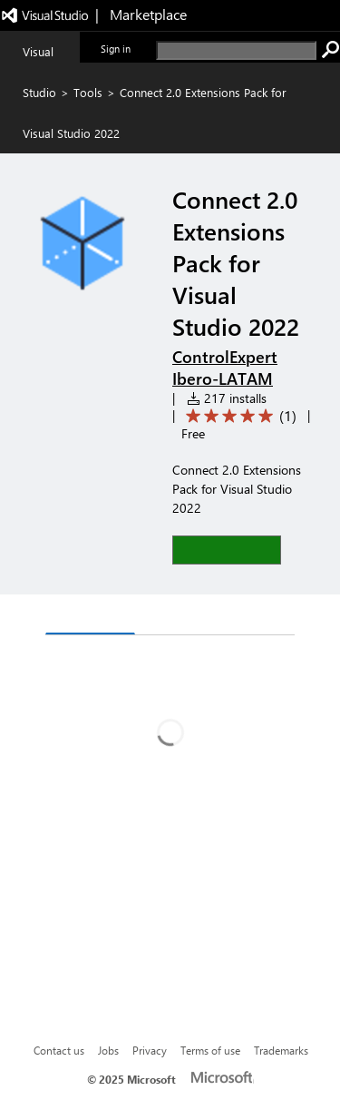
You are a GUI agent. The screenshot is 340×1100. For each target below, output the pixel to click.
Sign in (116, 48)
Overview (90, 615)
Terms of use (210, 1050)
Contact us (59, 1050)
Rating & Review (202, 616)
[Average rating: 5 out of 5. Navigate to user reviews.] (238, 416)
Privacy (149, 1050)
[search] (236, 50)
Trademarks (281, 1050)
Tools (87, 92)
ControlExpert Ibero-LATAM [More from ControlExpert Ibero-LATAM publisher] (224, 367)
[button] (226, 549)
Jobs (108, 1050)
